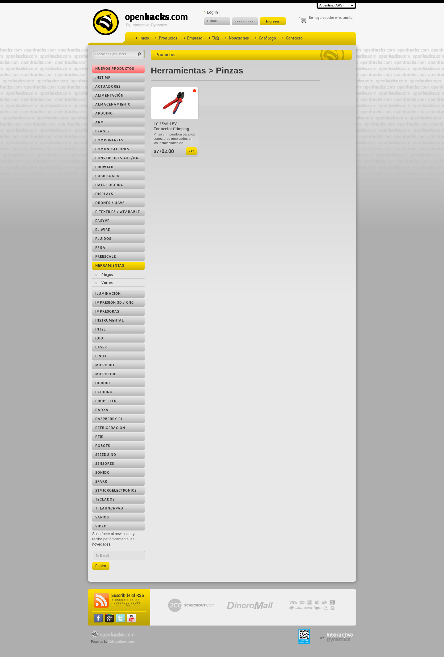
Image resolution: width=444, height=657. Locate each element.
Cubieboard (107, 176)
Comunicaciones (112, 149)
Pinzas (107, 274)
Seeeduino (105, 454)
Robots (102, 445)
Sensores (104, 463)
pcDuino (104, 392)
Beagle (102, 131)
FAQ (214, 38)
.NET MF (102, 77)
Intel (100, 329)
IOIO (99, 338)
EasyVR (102, 220)
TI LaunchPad (109, 508)
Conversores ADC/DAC (118, 158)
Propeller (106, 401)
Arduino (104, 113)
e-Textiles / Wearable (117, 212)
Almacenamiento (113, 104)
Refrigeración (110, 428)
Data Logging (109, 185)
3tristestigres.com (121, 641)
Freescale (105, 256)
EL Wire (102, 229)
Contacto (292, 38)
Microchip (106, 374)
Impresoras (107, 311)
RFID (99, 437)
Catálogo (265, 38)
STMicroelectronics (116, 490)
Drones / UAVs (109, 203)
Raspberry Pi (108, 419)
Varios (107, 283)
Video (101, 526)
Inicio (142, 38)
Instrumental (109, 320)
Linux (101, 356)
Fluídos (103, 238)
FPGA (100, 247)
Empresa (193, 38)
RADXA (102, 410)
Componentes (109, 140)
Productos (166, 38)
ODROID (102, 383)
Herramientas (109, 265)
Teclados (105, 499)
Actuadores (108, 86)
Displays (104, 194)
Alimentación (109, 95)
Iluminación (108, 293)
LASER (101, 347)
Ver (191, 151)
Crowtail (104, 167)
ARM (99, 122)
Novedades (237, 38)
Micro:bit (105, 365)
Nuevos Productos (114, 68)
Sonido (102, 472)
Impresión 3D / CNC (114, 302)
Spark (101, 481)
